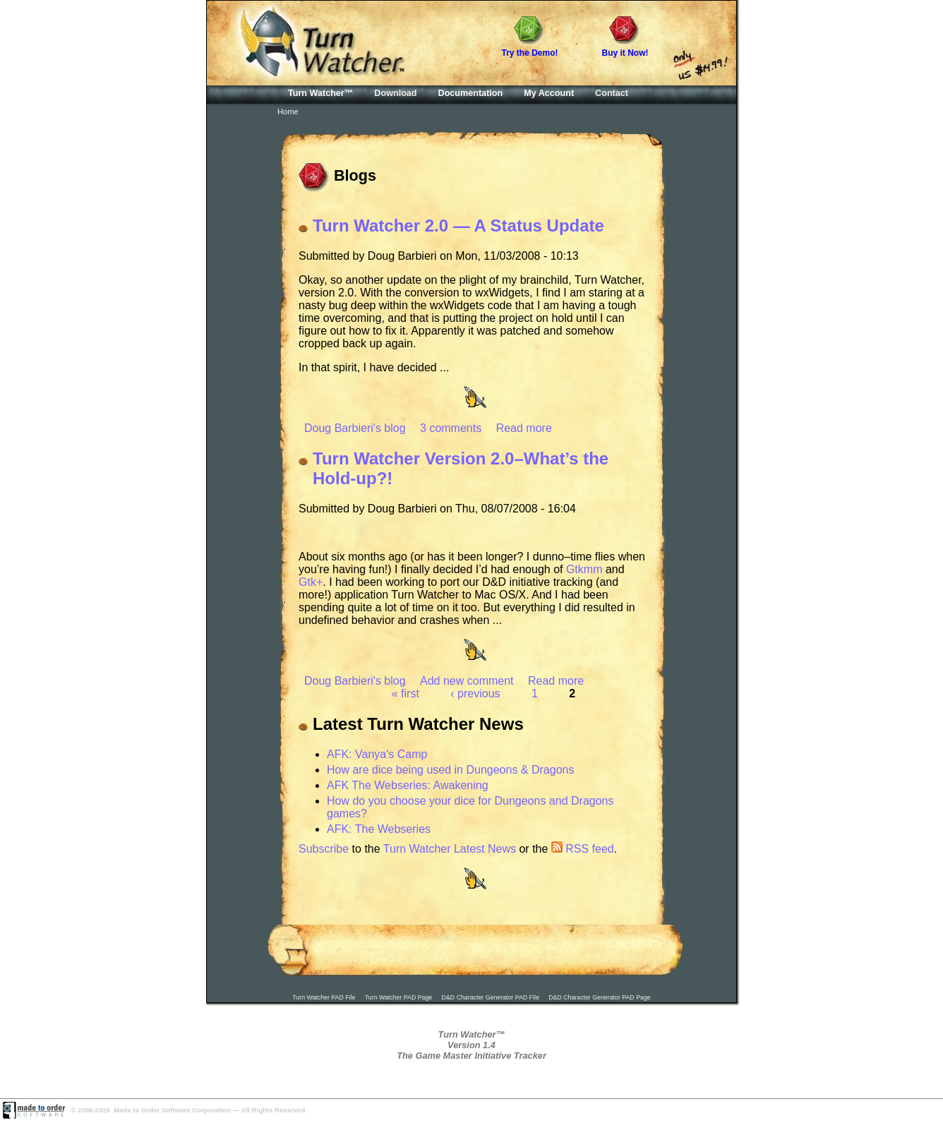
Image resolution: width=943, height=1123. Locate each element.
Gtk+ (311, 582)
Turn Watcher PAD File (323, 997)
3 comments (450, 428)
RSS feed (582, 849)
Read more (524, 428)
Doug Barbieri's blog (355, 428)
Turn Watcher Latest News (449, 849)
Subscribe (324, 849)
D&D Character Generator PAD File (490, 997)
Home (288, 111)
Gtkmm (584, 569)
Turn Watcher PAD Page (399, 997)
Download (395, 93)
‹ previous (475, 693)
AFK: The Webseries (379, 829)
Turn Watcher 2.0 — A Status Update (458, 225)
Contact (611, 93)
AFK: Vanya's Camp (377, 754)
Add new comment (467, 681)
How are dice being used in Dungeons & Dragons (450, 770)
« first (405, 693)
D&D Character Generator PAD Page (599, 997)
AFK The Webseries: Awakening (407, 785)
